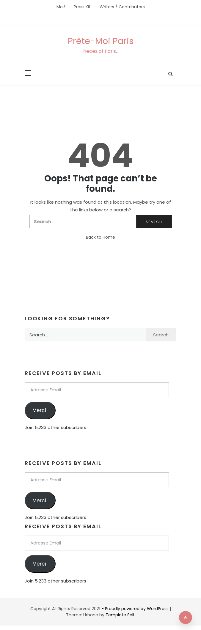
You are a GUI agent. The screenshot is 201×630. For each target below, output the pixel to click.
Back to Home (100, 237)
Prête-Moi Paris (101, 41)
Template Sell (120, 615)
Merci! (40, 410)
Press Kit (82, 7)
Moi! (60, 7)
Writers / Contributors (122, 7)
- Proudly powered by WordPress (135, 609)
